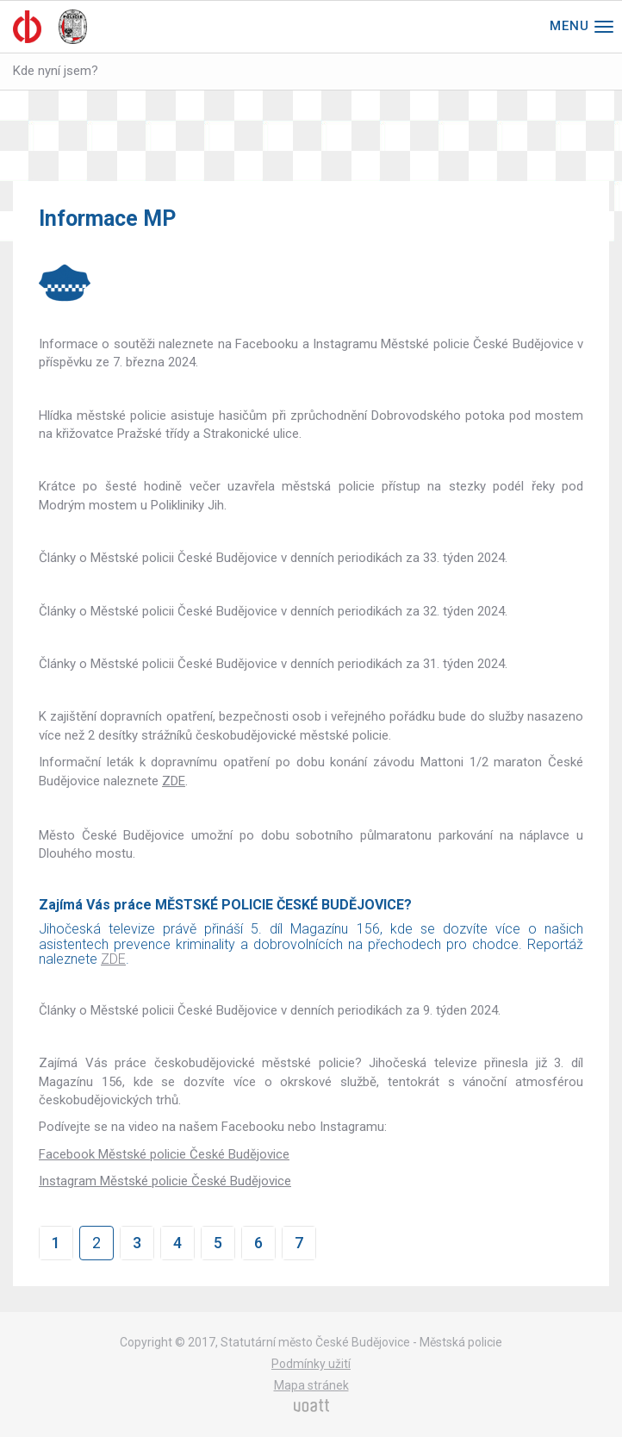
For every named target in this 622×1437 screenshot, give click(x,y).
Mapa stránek (311, 1385)
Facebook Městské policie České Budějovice (164, 1154)
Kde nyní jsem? (55, 70)
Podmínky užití (311, 1364)
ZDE (173, 781)
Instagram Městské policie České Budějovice (165, 1181)
